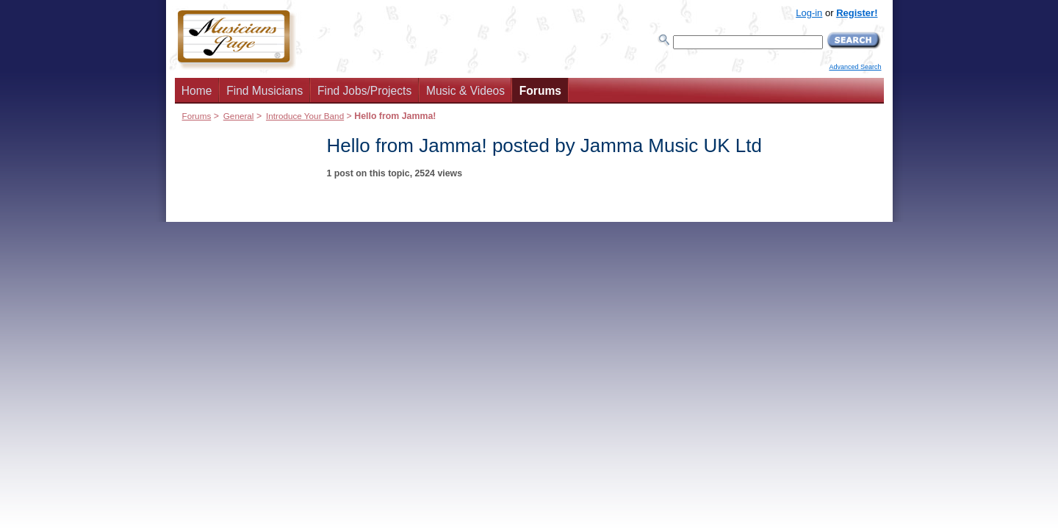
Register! (856, 12)
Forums (540, 90)
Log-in (809, 12)
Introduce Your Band (305, 115)
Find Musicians (264, 90)
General (238, 115)
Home (196, 90)
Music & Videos (465, 90)
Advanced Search (855, 67)
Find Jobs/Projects (364, 90)
